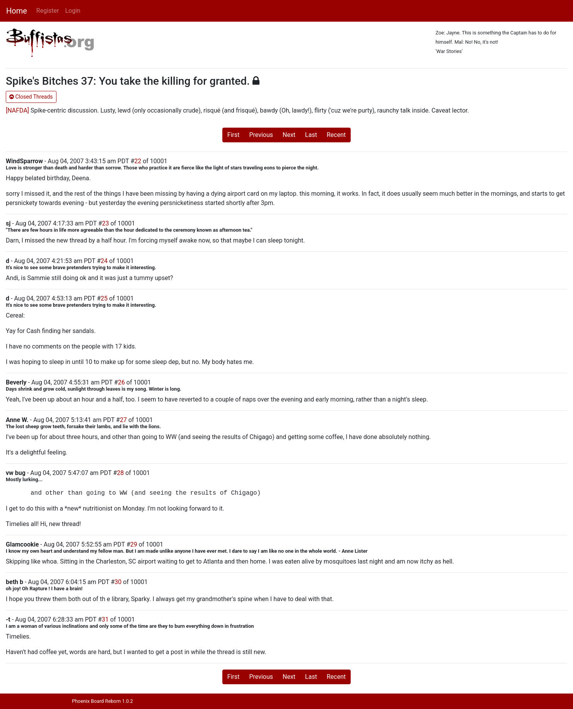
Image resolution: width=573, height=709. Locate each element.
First (233, 134)
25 (104, 298)
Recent (336, 134)
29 (133, 544)
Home (16, 10)
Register (47, 10)
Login (72, 10)
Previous (261, 134)
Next (289, 134)
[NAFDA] (17, 110)
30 (117, 582)
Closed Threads (31, 97)
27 (123, 420)
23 (105, 223)
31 (105, 619)
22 (137, 161)
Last (311, 134)
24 (104, 261)
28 (120, 473)
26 (121, 382)
